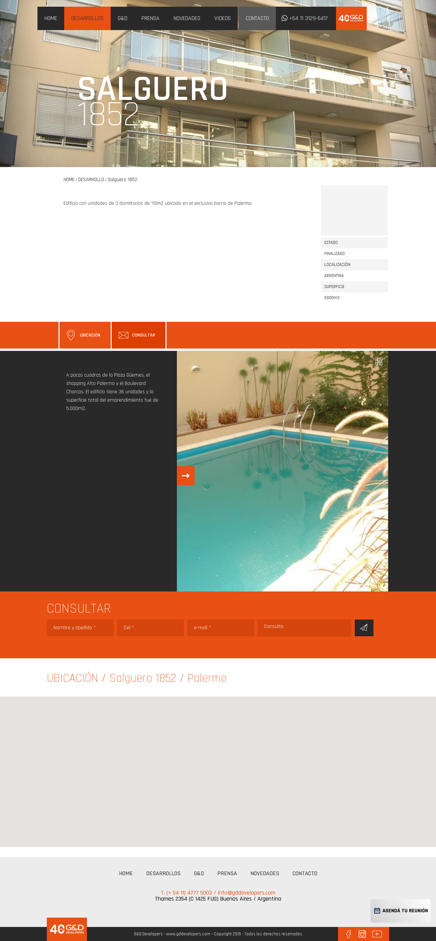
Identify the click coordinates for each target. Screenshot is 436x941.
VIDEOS (222, 18)
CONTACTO (257, 18)
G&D (122, 18)
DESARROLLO (91, 179)
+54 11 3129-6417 (308, 18)
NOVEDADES (187, 18)
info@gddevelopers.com (246, 893)
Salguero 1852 (122, 179)
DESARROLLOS (87, 18)
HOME (50, 18)
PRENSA (150, 18)
